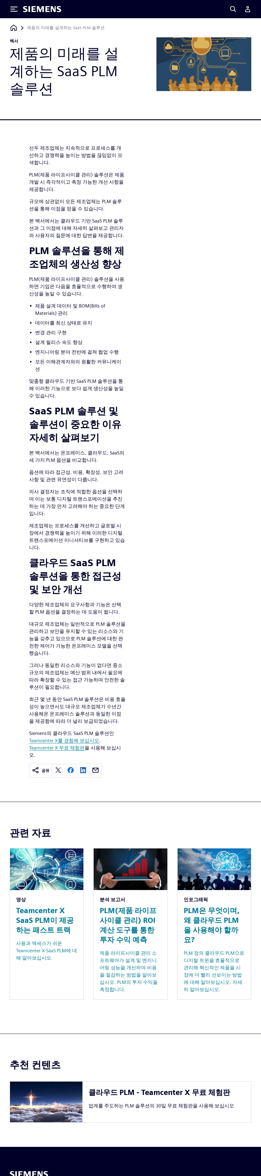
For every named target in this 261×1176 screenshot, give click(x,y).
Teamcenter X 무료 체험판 (57, 748)
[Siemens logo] (42, 9)
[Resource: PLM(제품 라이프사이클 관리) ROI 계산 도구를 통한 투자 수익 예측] (130, 923)
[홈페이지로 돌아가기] (13, 28)
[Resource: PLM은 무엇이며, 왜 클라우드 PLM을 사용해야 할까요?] (214, 923)
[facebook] (71, 770)
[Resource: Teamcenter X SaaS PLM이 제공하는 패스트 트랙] (47, 923)
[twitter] (58, 770)
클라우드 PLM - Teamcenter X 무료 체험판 (159, 1092)
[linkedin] (83, 770)
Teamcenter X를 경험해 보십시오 (64, 740)
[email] (95, 770)
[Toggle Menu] (14, 9)
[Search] (233, 9)
